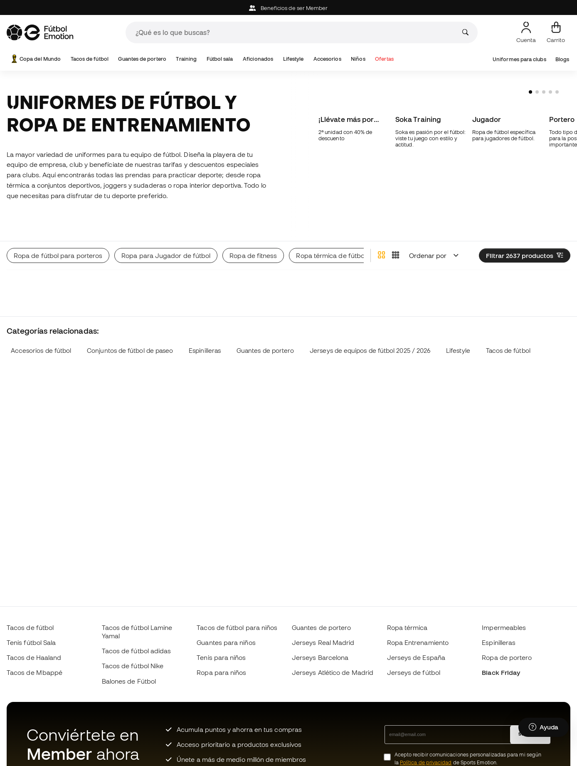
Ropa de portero (507, 657)
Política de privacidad (426, 762)
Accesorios (327, 59)
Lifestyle (293, 59)
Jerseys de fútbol (413, 672)
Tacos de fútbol (89, 59)
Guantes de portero (142, 59)
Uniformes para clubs (519, 59)
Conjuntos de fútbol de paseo (130, 330)
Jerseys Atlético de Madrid (332, 672)
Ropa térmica (407, 627)
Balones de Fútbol (129, 681)
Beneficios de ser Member (288, 8)
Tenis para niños (221, 657)
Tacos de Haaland (34, 657)
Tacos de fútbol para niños (237, 627)
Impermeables (504, 627)
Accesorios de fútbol (41, 330)
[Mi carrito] (555, 32)
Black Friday (501, 672)
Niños (358, 59)
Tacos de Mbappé (34, 672)
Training (186, 59)
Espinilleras (205, 330)
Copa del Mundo (35, 59)
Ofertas (384, 59)
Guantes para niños (226, 642)
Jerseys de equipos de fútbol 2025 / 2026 (370, 330)
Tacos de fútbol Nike (133, 665)
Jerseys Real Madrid (323, 642)
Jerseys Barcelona (320, 657)
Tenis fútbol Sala (31, 642)
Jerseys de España (416, 657)
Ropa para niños (221, 672)
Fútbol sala (220, 59)
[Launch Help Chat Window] (543, 727)
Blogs (562, 59)
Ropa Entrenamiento (418, 642)
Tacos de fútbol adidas (136, 650)
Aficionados (258, 59)
